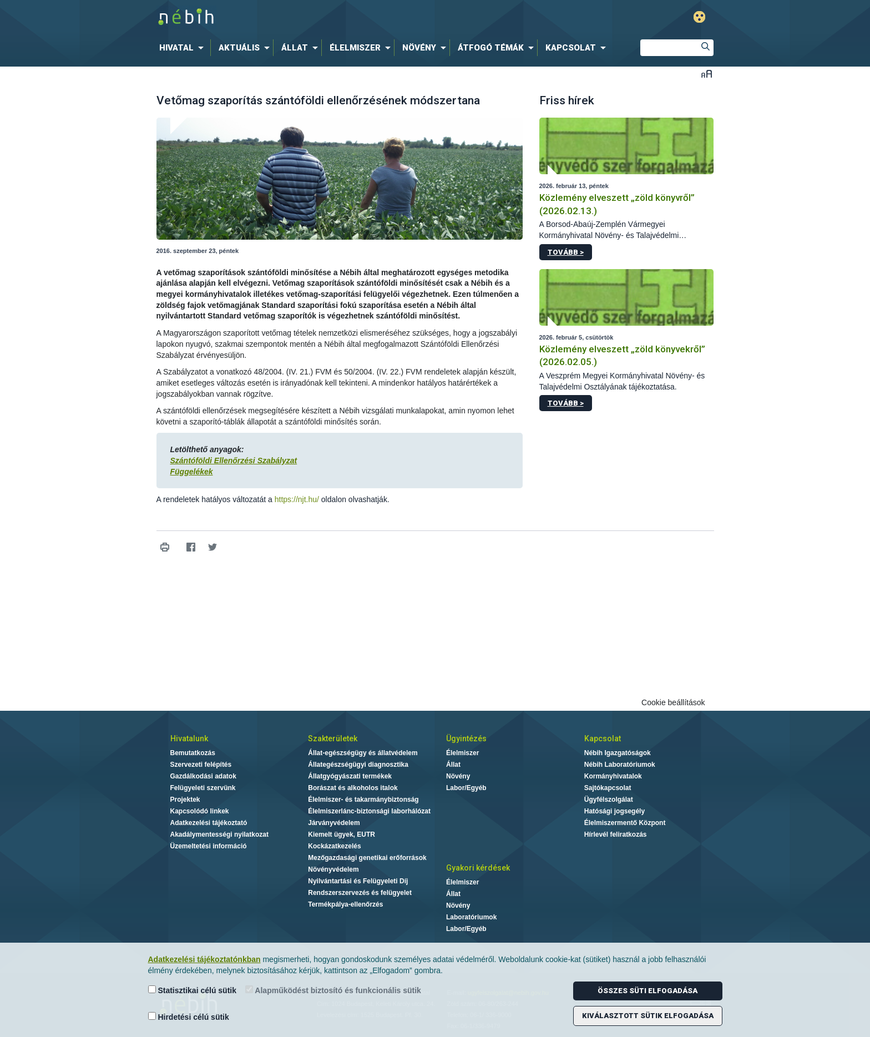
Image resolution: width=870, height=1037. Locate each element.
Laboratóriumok (471, 917)
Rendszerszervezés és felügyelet (360, 893)
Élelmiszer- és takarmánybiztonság (363, 799)
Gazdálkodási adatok (203, 776)
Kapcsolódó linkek (199, 811)
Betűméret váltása (707, 73)
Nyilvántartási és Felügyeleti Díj (358, 881)
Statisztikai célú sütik (192, 990)
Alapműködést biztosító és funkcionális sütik (333, 990)
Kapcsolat (602, 738)
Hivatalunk (189, 738)
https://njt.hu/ (297, 499)
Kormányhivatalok (613, 776)
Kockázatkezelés (334, 846)
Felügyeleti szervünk (203, 788)
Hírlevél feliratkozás (615, 834)
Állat (453, 764)
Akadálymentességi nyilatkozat (219, 834)
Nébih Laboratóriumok (619, 764)
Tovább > (566, 252)
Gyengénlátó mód (699, 17)
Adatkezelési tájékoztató (208, 823)
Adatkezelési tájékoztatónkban (204, 959)
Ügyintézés (466, 738)
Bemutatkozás (192, 753)
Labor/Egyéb (466, 788)
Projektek (185, 799)
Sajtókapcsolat (607, 788)
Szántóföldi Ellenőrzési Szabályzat (233, 460)
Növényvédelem (333, 869)
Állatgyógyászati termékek (350, 776)
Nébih (316, 17)
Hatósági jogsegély (614, 811)
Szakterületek (332, 738)
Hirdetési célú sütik (188, 1016)
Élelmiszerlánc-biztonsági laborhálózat (369, 811)
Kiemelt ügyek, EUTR (341, 834)
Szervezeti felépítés (201, 764)
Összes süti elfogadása (647, 991)
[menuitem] (183, 47)
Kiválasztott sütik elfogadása (648, 1015)
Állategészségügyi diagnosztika (358, 764)
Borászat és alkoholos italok (352, 788)
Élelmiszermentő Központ (625, 823)
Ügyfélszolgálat (608, 799)
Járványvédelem (334, 823)
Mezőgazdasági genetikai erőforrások (367, 858)
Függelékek (191, 471)
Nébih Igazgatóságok (617, 753)
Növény (458, 776)
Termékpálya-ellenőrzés (345, 904)
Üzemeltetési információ (208, 846)
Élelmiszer (462, 753)
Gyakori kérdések (478, 867)
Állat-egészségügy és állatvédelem (362, 753)
